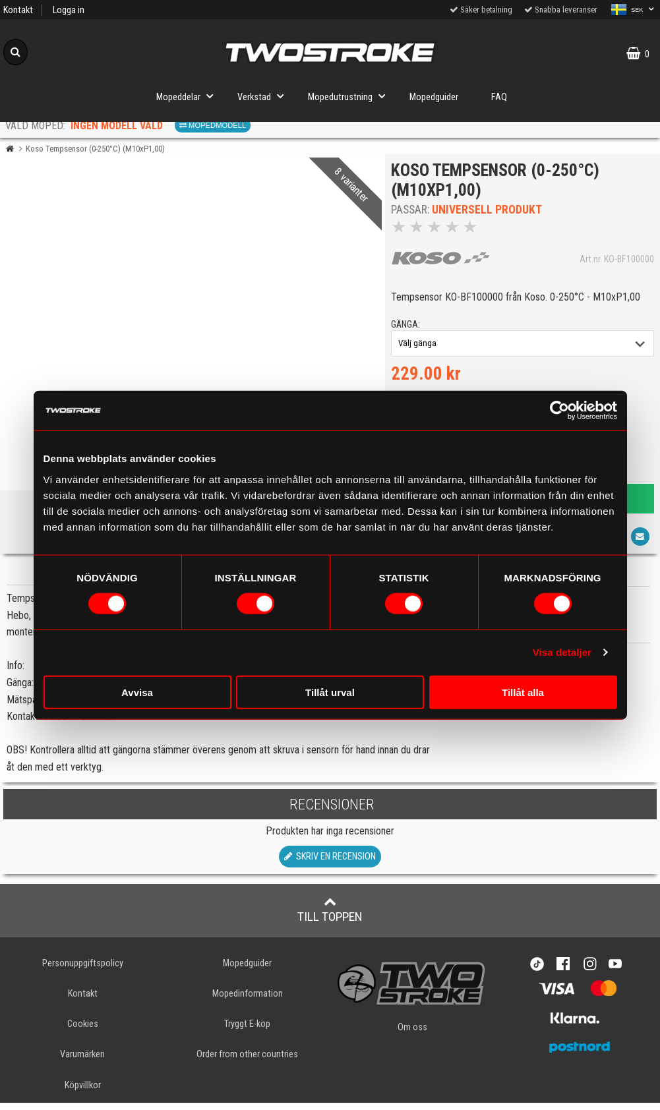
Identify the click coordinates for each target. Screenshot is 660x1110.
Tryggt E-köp (247, 1031)
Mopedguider (433, 97)
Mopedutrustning (350, 96)
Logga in (68, 10)
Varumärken (82, 1062)
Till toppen (330, 917)
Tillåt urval (330, 691)
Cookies (82, 1031)
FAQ (499, 97)
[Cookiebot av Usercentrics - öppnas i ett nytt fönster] (559, 411)
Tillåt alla (523, 691)
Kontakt (18, 10)
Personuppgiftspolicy (82, 971)
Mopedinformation (247, 1001)
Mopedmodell (212, 125)
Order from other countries (247, 1062)
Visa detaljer (562, 652)
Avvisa (137, 691)
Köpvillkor (83, 1092)
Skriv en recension (330, 864)
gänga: (409, 328)
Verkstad (264, 96)
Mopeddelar (188, 96)
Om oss (412, 1035)
